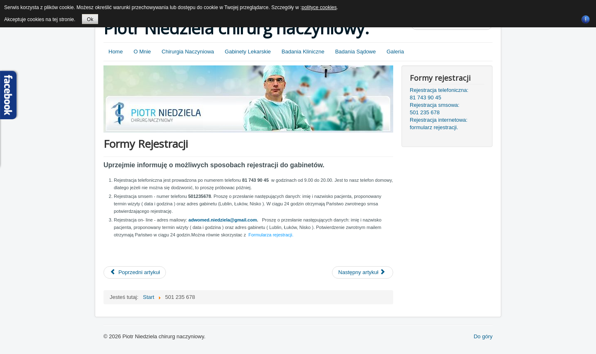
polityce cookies (319, 7)
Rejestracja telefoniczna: (439, 90)
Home (115, 51)
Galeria (395, 51)
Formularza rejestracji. (270, 234)
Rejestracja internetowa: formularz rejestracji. (438, 123)
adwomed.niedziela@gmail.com (222, 219)
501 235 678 (425, 112)
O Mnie (142, 51)
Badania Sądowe (355, 51)
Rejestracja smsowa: (434, 105)
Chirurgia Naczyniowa (188, 51)
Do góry (483, 336)
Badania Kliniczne (302, 51)
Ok (90, 19)
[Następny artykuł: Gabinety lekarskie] (362, 272)
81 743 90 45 (425, 97)
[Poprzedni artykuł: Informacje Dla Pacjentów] (134, 272)
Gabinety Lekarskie (248, 51)
